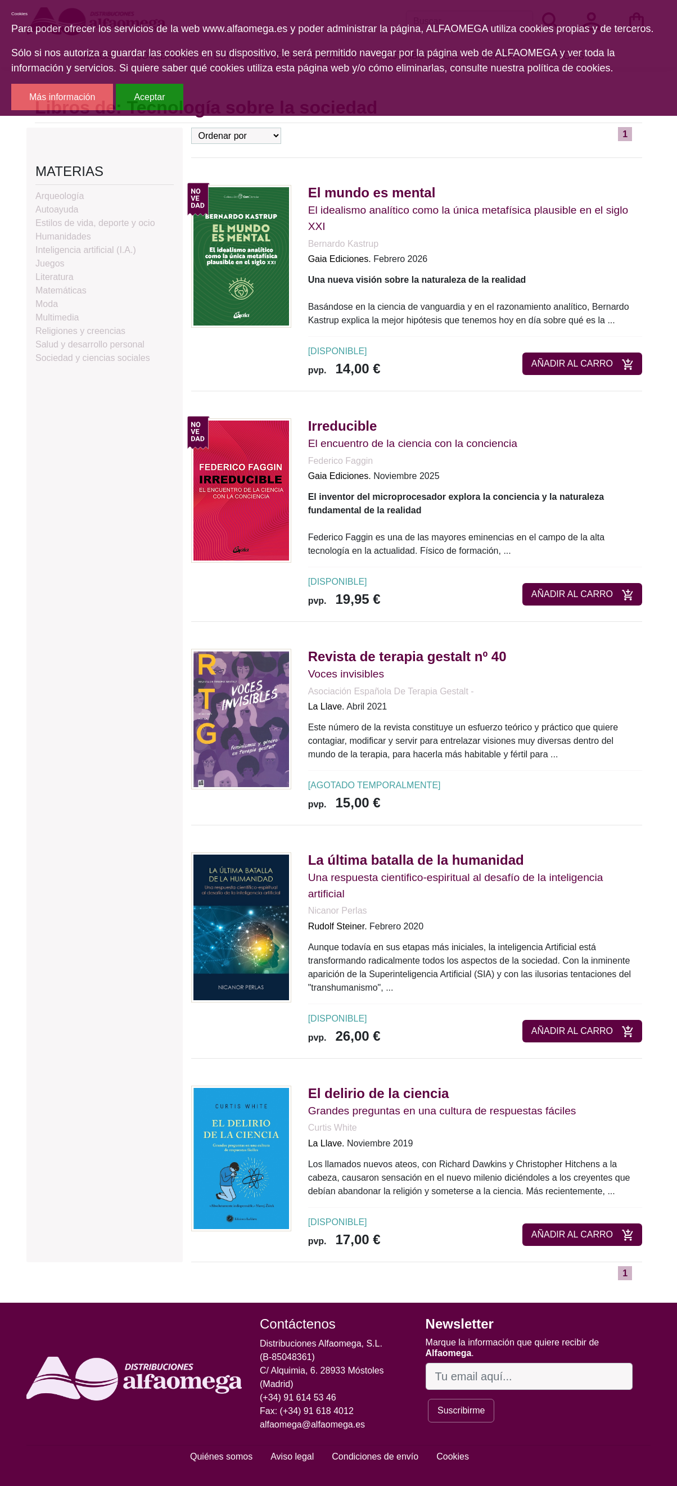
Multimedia (57, 317)
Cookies (452, 1456)
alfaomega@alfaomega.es (312, 1424)
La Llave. (326, 706)
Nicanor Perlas (337, 910)
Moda (46, 304)
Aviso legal (292, 1456)
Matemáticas (61, 290)
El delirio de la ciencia (378, 1093)
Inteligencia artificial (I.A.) (85, 250)
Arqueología (59, 196)
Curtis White (332, 1127)
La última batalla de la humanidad (416, 860)
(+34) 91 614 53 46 (298, 1397)
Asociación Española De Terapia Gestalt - (391, 691)
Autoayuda (57, 209)
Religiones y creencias (80, 331)
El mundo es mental (372, 192)
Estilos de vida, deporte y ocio (95, 223)
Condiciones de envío (375, 1456)
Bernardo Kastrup (343, 244)
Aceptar (149, 97)
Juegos (50, 263)
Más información (62, 97)
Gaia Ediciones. (339, 259)
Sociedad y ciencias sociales (92, 358)
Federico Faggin (340, 461)
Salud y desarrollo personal (90, 344)
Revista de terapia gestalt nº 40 (407, 656)
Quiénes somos (221, 1456)
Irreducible (342, 425)
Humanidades (63, 236)
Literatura (54, 277)
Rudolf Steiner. (337, 926)
